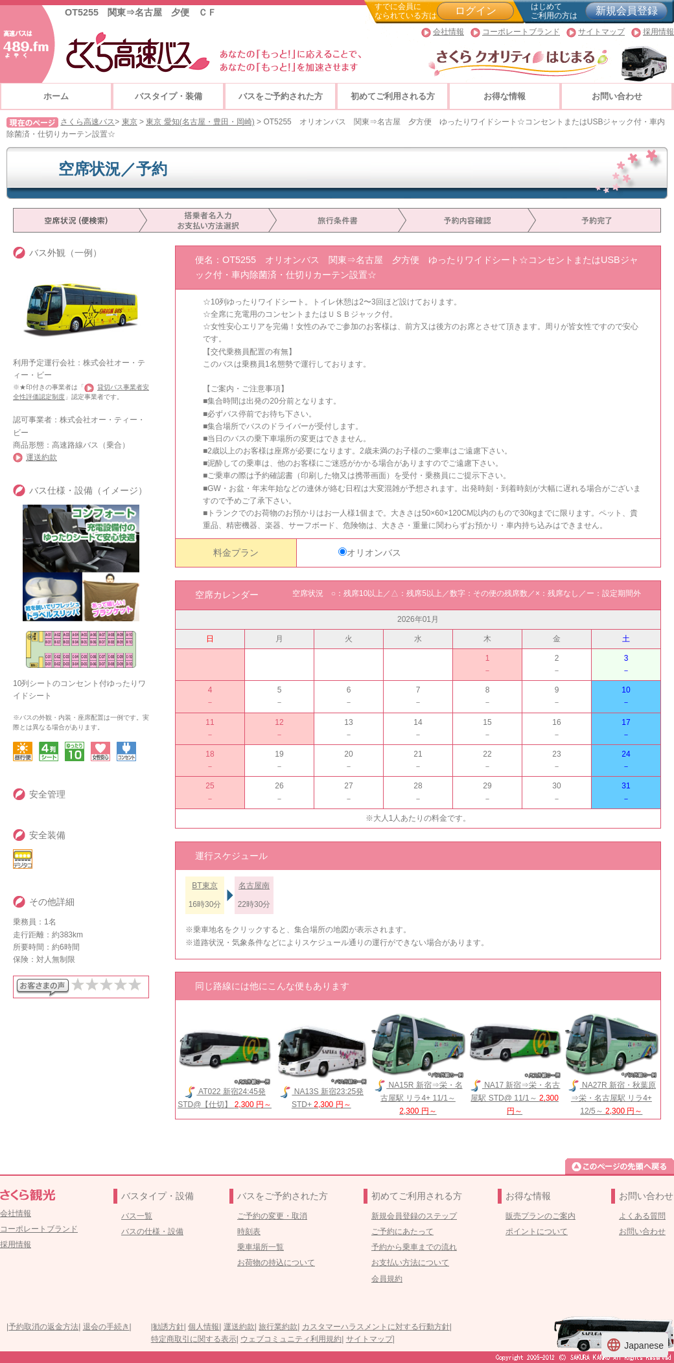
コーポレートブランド (521, 31)
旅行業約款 (278, 1326)
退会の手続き (106, 1326)
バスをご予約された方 (280, 96)
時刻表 (249, 1231)
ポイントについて (537, 1231)
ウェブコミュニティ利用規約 (291, 1339)
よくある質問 (642, 1215)
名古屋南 (254, 885)
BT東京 (204, 885)
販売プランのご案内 (540, 1215)
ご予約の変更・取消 (272, 1215)
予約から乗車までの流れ (414, 1247)
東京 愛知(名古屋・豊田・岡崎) (200, 121)
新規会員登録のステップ (414, 1215)
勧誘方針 (168, 1326)
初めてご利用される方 (393, 96)
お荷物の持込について (276, 1262)
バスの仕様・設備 (152, 1231)
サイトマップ (601, 31)
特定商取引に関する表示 (194, 1339)
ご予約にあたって (402, 1231)
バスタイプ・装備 (168, 96)
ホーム (56, 96)
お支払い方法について (410, 1262)
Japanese (635, 1345)
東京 (129, 121)
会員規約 (386, 1278)
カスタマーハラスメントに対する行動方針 (376, 1326)
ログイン (475, 10)
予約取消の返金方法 (43, 1326)
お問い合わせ (617, 96)
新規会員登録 (627, 10)
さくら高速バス (87, 121)
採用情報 (658, 31)
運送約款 (41, 457)
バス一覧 (136, 1215)
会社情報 (448, 31)
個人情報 (203, 1326)
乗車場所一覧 (260, 1247)
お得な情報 (504, 96)
